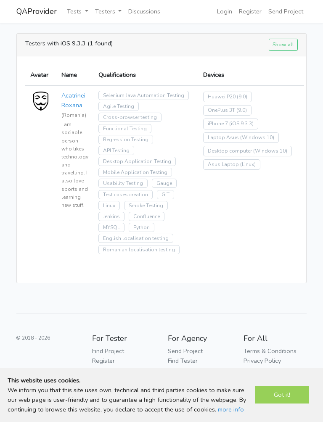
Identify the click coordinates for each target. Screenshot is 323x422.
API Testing (116, 150)
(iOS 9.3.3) (241, 123)
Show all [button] (283, 44)
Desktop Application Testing (137, 161)
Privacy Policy (262, 360)
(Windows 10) (257, 137)
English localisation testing (136, 238)
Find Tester (183, 360)
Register (250, 11)
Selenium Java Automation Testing (143, 95)
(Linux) (248, 164)
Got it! (282, 394)
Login (224, 11)
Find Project (108, 351)
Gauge (164, 183)
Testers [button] (106, 11)
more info (231, 409)
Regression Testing (125, 139)
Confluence (146, 216)
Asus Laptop (223, 164)
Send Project (285, 11)
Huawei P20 (222, 96)
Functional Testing (125, 128)
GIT (165, 194)
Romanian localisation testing (139, 249)
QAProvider (36, 11)
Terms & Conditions (270, 351)
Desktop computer (230, 151)
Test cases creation (125, 194)
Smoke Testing (146, 205)
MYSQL (111, 227)
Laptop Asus (223, 137)
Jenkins (111, 216)
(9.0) (242, 96)
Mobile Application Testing (135, 172)
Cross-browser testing (130, 117)
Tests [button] (75, 11)
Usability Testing (123, 183)
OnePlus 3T (221, 110)
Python (141, 227)
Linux (109, 205)
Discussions (144, 11)
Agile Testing (118, 106)
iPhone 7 (218, 123)
